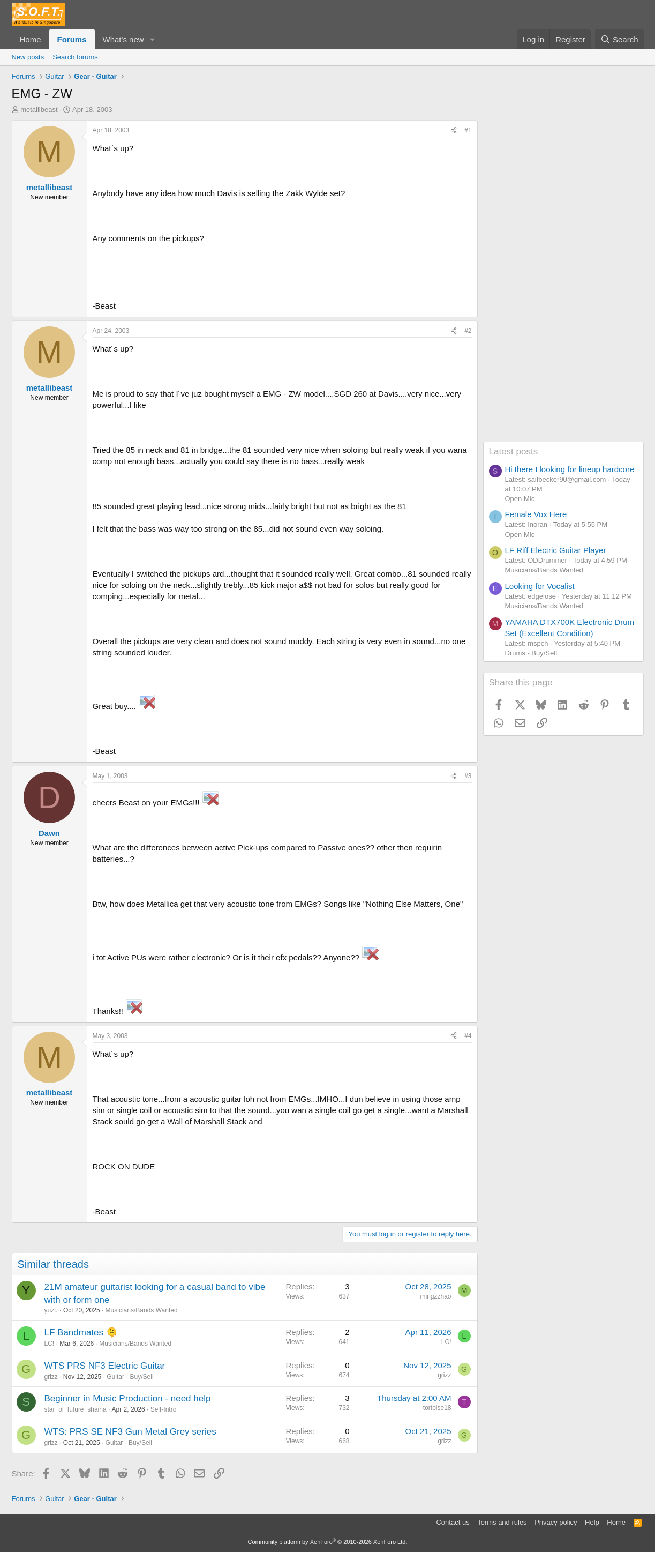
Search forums (75, 57)
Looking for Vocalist (540, 586)
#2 (467, 330)
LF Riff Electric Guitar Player (555, 550)
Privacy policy (555, 1522)
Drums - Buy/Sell (531, 653)
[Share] (454, 130)
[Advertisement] (563, 281)
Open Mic (520, 499)
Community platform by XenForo (328, 1542)
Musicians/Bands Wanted (142, 1310)
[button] (152, 39)
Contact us (452, 1522)
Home (30, 39)
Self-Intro (163, 1409)
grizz (51, 1377)
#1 (467, 130)
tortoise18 (437, 1408)
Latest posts (513, 451)
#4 (467, 1036)
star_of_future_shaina (75, 1409)
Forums (72, 39)
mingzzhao (435, 1296)
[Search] (619, 39)
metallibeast (38, 110)
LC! (49, 1343)
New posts (28, 57)
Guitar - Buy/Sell (130, 1377)
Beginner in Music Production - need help (127, 1398)
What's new (123, 39)
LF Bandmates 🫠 (80, 1332)
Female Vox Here (536, 514)
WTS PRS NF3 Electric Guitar (104, 1366)
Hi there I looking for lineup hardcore (570, 469)
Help (592, 1522)
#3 (467, 776)
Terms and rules (501, 1522)
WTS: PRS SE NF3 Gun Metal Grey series (130, 1432)
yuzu (51, 1310)
